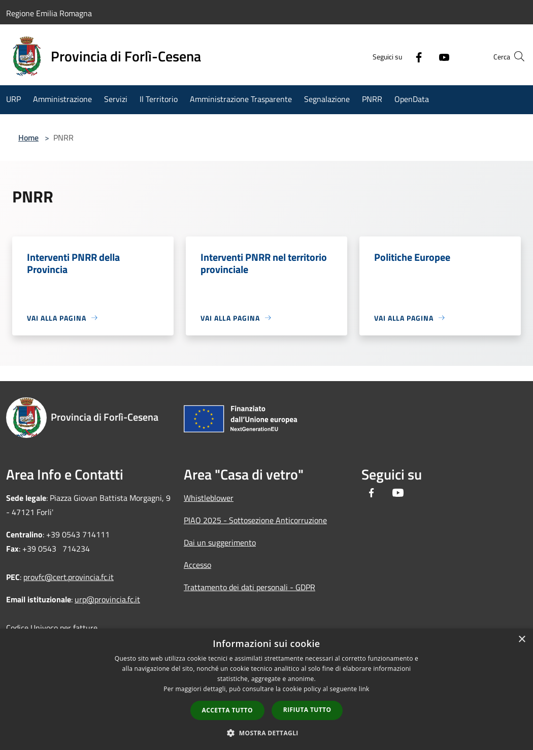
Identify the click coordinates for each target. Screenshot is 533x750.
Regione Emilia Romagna (49, 13)
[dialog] (266, 689)
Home (28, 137)
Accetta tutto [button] (227, 710)
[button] (266, 733)
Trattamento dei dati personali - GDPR (249, 587)
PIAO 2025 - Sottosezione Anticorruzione (255, 520)
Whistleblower (209, 498)
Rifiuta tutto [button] (307, 709)
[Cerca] (515, 56)
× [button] (521, 639)
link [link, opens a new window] (364, 689)
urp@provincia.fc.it (107, 599)
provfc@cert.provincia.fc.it (68, 577)
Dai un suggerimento (220, 542)
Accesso (197, 565)
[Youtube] (424, 56)
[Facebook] (399, 56)
